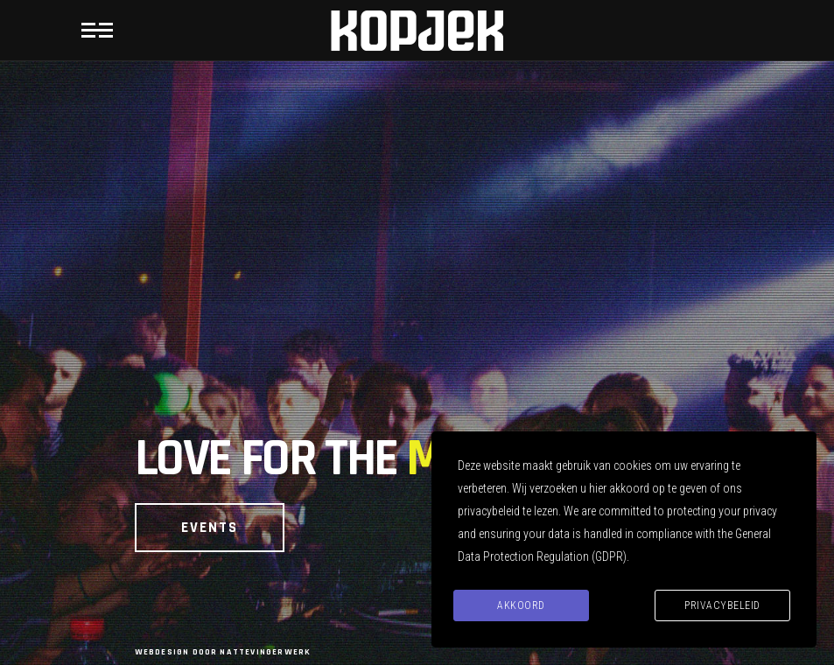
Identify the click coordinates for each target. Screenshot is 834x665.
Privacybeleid (722, 605)
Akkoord (521, 605)
